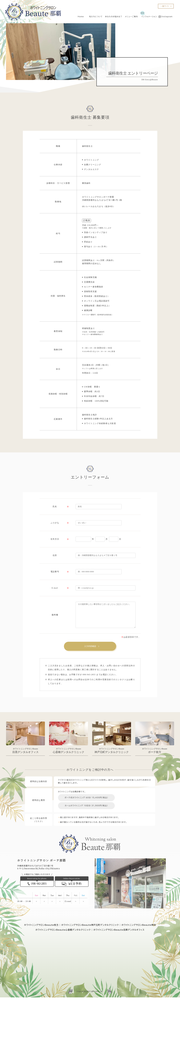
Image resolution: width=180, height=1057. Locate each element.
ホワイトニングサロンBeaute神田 (138, 925)
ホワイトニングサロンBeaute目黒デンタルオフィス (119, 930)
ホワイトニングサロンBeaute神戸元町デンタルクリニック (90, 925)
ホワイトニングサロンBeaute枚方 (41, 925)
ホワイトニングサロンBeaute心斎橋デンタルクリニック (63, 930)
